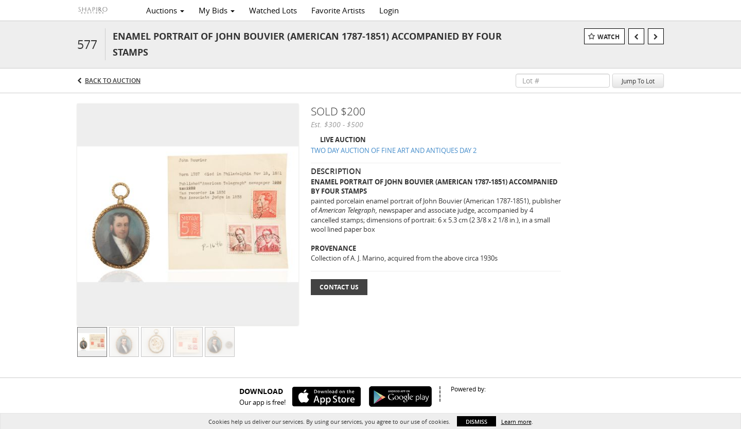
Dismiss (476, 421)
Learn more (516, 421)
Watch (608, 36)
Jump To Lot (638, 81)
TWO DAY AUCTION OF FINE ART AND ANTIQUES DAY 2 (394, 150)
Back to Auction (112, 80)
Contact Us (339, 287)
